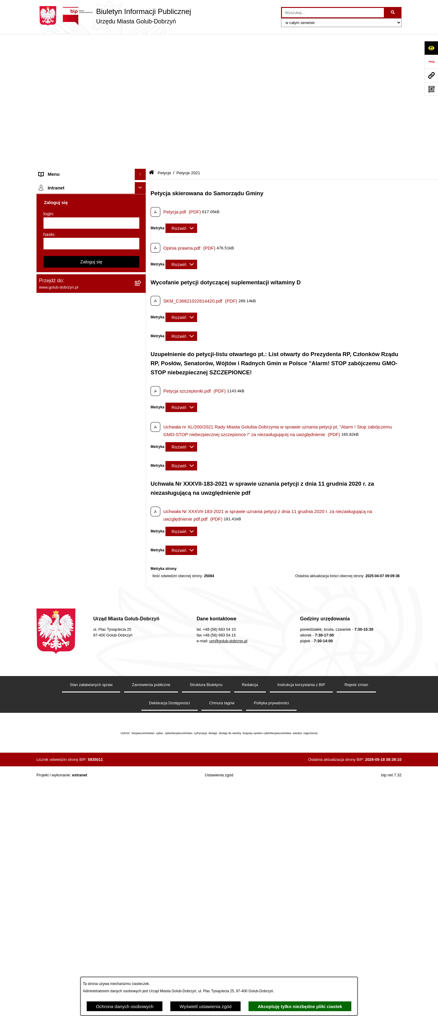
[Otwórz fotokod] (431, 89)
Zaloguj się (91, 796)
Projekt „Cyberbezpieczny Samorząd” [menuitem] (76, 678)
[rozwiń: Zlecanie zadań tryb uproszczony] (141, 76)
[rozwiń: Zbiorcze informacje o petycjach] (141, 244)
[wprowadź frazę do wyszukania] (333, 13)
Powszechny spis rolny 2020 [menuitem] (67, 437)
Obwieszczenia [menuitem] (54, 391)
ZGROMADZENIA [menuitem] (57, 656)
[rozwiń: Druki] (141, 369)
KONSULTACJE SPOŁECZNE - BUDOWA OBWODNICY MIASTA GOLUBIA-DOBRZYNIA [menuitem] (81, 583)
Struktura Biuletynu (206, 925)
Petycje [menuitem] (46, 121)
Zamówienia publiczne (151, 925)
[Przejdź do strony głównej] (113, 16)
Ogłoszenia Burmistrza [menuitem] (62, 110)
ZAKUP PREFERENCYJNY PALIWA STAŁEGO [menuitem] (76, 616)
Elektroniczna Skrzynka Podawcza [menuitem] (74, 523)
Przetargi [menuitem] (48, 270)
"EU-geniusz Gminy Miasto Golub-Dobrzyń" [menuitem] (83, 690)
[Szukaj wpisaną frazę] (393, 13)
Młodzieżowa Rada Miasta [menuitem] (65, 98)
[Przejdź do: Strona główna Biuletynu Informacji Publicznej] (151, 40)
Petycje (164, 40)
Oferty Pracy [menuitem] (51, 425)
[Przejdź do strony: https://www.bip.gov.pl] (431, 61)
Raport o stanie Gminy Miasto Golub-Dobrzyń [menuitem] (85, 512)
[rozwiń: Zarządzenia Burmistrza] (141, 282)
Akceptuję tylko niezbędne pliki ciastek (300, 1006)
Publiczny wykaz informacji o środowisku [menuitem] (80, 327)
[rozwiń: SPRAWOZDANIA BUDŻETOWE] (141, 305)
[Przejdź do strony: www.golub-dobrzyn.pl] (431, 75)
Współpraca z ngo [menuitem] (57, 293)
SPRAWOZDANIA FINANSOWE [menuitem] (71, 316)
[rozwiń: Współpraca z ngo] (141, 294)
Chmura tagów (222, 943)
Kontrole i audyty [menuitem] (56, 380)
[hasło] (91, 778)
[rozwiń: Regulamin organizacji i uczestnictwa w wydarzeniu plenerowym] (141, 351)
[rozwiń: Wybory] (141, 339)
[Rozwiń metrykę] (181, 96)
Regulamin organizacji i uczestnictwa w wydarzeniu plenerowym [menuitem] (78, 354)
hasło (48, 768)
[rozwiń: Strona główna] (141, 53)
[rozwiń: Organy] (141, 64)
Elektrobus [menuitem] (50, 564)
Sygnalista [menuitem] (49, 535)
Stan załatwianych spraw (91, 925)
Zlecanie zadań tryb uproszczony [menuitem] (72, 75)
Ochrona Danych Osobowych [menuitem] (68, 259)
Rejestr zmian (356, 925)
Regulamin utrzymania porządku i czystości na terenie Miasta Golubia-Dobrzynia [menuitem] (86, 498)
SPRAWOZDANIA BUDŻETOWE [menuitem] (72, 304)
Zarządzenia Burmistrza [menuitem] (63, 282)
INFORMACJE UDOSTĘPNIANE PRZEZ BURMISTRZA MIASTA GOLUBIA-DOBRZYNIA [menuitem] (80, 638)
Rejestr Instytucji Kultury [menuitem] (63, 471)
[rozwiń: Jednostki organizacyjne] (141, 87)
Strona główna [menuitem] (53, 53)
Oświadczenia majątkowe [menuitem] (64, 482)
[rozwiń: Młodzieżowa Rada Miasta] (141, 99)
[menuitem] (91, 137)
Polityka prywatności (271, 943)
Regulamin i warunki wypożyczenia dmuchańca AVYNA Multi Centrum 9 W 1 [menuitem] (86, 550)
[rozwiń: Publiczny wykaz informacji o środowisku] (141, 328)
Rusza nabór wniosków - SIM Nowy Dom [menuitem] (80, 403)
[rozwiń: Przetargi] (141, 271)
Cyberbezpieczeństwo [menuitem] (61, 601)
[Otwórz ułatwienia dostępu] (431, 48)
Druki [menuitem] (44, 368)
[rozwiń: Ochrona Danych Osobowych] (141, 259)
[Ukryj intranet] (140, 722)
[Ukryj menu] (140, 42)
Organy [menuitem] (46, 64)
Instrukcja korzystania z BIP (301, 925)
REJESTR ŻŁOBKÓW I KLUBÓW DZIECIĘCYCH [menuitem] (73, 705)
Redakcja (250, 925)
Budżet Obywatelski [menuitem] (59, 460)
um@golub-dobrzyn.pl (228, 881)
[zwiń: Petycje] (141, 122)
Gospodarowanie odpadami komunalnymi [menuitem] (81, 414)
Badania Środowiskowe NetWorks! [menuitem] (74, 667)
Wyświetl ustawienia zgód (205, 1006)
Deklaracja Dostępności (169, 943)
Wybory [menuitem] (46, 339)
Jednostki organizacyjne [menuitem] (63, 87)
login (48, 748)
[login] (91, 757)
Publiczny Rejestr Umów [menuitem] (64, 448)
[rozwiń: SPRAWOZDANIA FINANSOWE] (141, 317)
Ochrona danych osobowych (124, 1006)
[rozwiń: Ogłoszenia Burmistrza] (141, 110)
